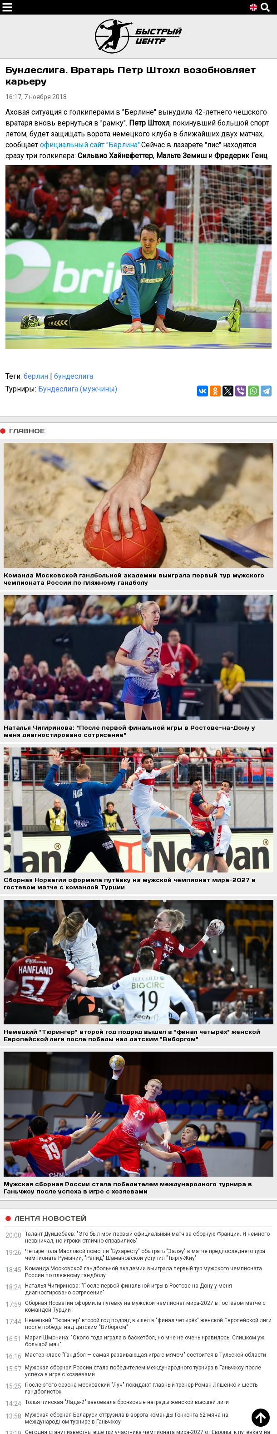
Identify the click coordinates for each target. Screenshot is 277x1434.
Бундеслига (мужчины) (77, 389)
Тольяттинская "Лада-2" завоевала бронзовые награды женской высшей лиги (127, 1402)
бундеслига (73, 376)
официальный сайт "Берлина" (90, 144)
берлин (36, 376)
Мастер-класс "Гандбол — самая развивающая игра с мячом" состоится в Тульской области (145, 1355)
